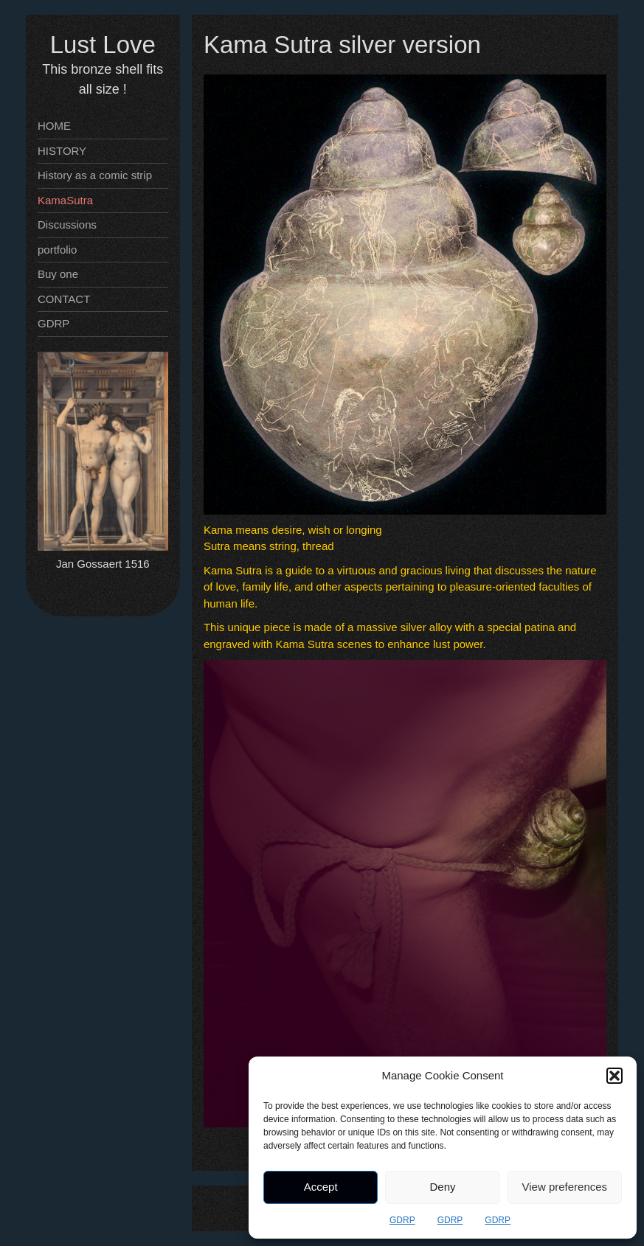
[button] (614, 1075)
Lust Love (103, 44)
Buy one (58, 274)
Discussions (67, 224)
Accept (321, 1186)
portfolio (57, 249)
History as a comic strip (95, 175)
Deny (442, 1186)
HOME (54, 125)
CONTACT (64, 299)
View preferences (565, 1186)
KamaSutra (65, 200)
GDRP (402, 1220)
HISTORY (62, 151)
